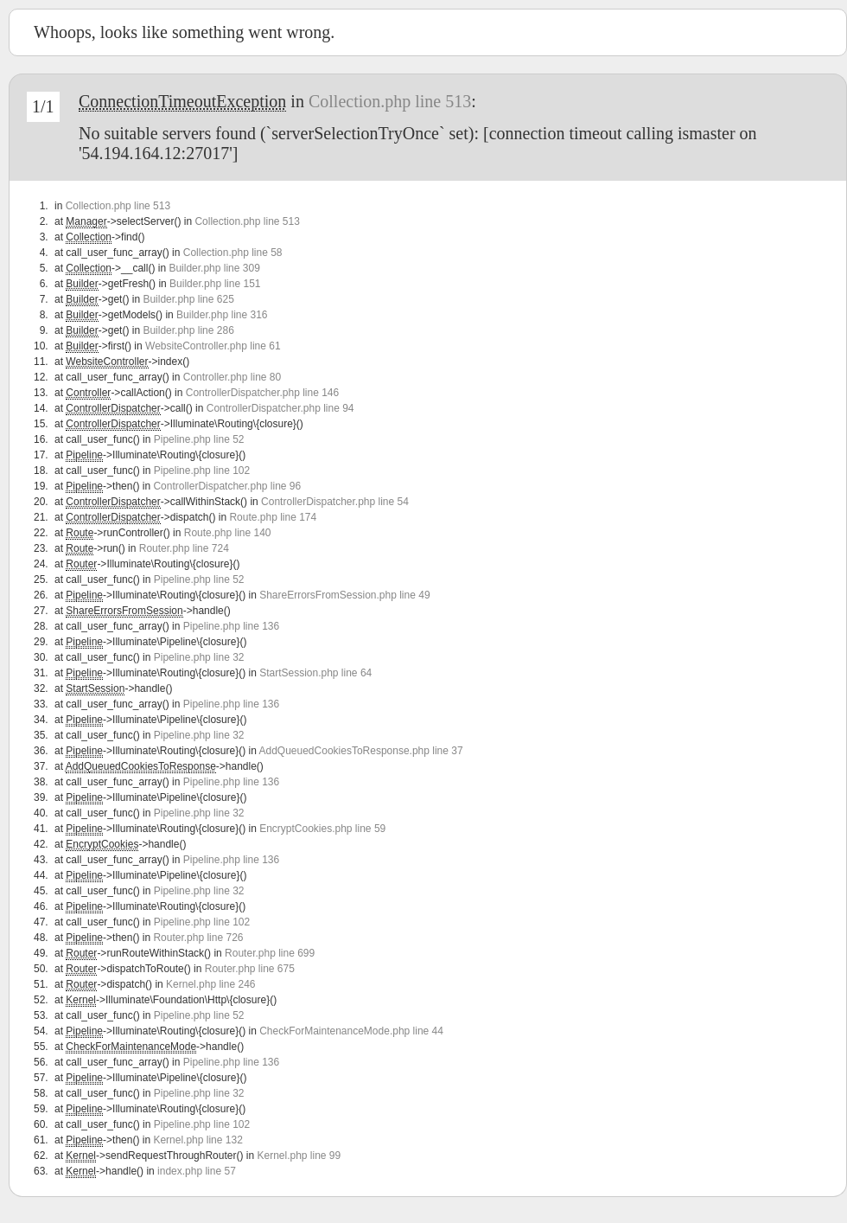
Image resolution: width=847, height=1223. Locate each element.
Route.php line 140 (227, 533)
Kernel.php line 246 (210, 984)
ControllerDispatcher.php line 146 (262, 393)
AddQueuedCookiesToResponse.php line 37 (360, 751)
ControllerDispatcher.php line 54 (335, 502)
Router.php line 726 (198, 938)
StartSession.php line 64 (315, 673)
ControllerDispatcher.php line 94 (280, 408)
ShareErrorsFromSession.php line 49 (344, 595)
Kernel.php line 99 (299, 1155)
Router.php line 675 (250, 969)
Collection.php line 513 (390, 101)
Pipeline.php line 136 (231, 626)
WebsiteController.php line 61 (213, 346)
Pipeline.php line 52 (199, 439)
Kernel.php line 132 (197, 1140)
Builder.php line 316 (221, 315)
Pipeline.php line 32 (199, 657)
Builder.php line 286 (188, 330)
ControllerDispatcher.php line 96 (227, 486)
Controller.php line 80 (232, 377)
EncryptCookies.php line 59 (322, 829)
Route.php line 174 (272, 517)
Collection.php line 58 (233, 253)
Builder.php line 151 (214, 284)
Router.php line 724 (184, 548)
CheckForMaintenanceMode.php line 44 (351, 1031)
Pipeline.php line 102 (202, 470)
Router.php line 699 (270, 953)
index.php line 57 (196, 1171)
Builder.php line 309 (214, 268)
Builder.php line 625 (188, 299)
